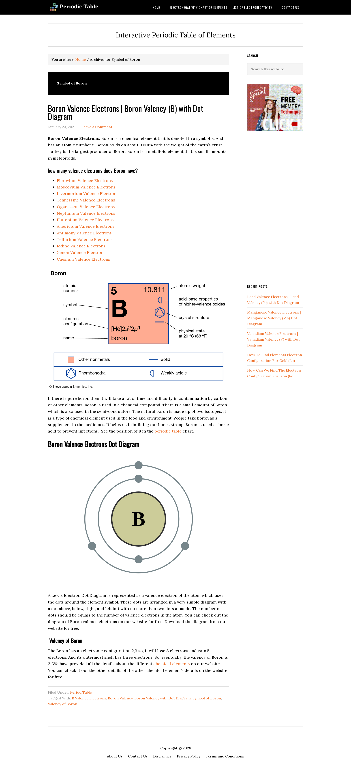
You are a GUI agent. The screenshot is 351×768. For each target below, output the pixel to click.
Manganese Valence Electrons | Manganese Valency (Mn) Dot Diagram (274, 318)
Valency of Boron (62, 704)
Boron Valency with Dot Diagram (162, 698)
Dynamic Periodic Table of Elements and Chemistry (84, 7)
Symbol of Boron (207, 698)
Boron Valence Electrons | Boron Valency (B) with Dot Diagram (125, 112)
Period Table (81, 692)
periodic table (168, 431)
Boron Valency (120, 698)
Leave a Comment (96, 127)
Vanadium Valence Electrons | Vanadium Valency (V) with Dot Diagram (273, 339)
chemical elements (171, 663)
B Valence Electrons (89, 698)
